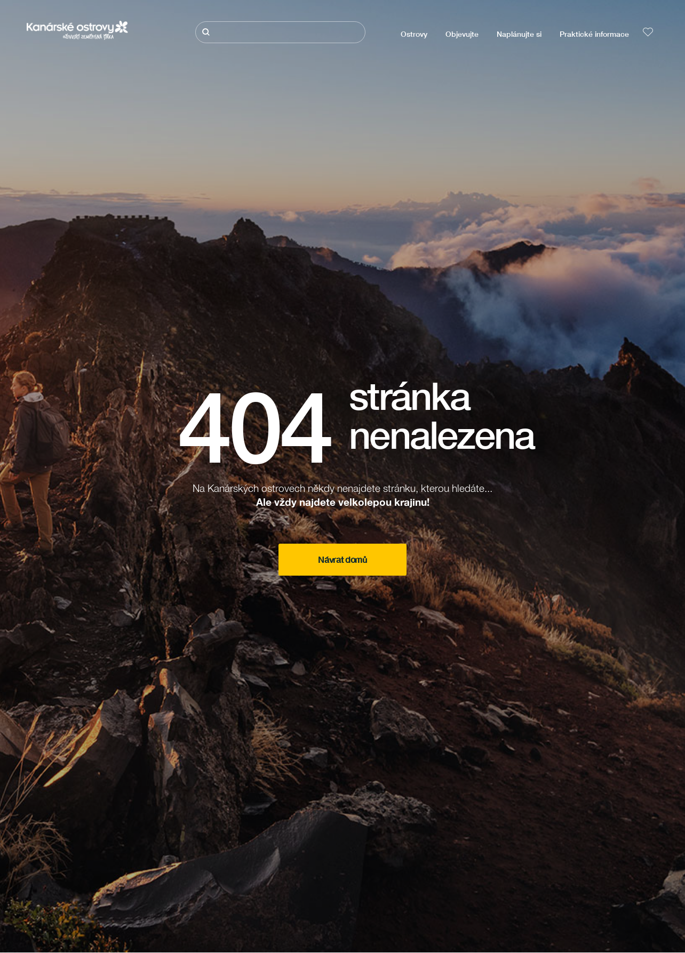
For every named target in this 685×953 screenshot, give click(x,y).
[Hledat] (280, 32)
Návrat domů (342, 559)
